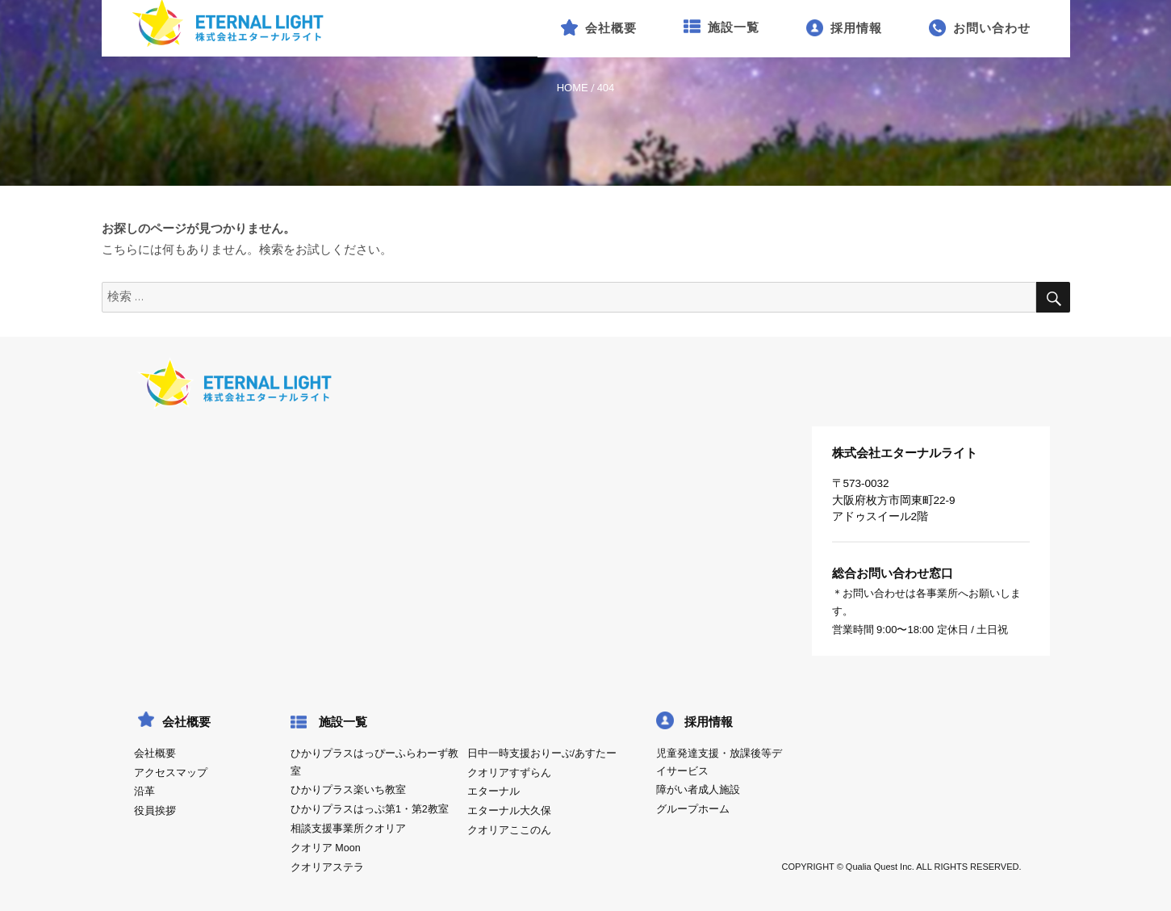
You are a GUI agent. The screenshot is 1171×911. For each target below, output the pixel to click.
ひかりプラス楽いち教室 (348, 790)
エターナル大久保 (509, 811)
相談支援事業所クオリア (348, 828)
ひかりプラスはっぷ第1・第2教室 (370, 809)
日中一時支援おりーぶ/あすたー (542, 753)
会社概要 (155, 753)
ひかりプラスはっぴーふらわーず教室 (374, 762)
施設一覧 (343, 721)
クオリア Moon (326, 848)
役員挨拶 (155, 811)
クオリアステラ (327, 867)
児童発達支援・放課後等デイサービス (719, 762)
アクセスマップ (170, 773)
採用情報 (708, 721)
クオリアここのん (509, 830)
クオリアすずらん (509, 773)
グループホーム (693, 809)
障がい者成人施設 (698, 790)
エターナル (493, 791)
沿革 (144, 791)
